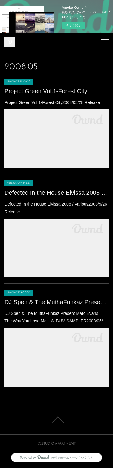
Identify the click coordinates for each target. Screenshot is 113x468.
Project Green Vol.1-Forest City (45, 91)
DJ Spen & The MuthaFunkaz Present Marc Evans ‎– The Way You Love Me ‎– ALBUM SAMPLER (56, 302)
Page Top (56, 419)
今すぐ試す (73, 25)
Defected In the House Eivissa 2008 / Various (56, 192)
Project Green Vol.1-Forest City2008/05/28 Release (52, 102)
